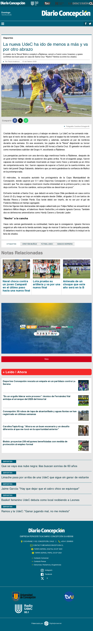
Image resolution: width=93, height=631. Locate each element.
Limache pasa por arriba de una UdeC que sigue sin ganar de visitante (45, 477)
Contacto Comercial (41, 558)
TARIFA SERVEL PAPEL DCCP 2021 (48, 553)
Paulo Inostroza (14, 62)
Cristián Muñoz (29, 244)
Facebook (46, 574)
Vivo (46, 359)
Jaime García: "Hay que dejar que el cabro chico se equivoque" (40, 488)
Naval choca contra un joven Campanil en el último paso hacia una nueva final (16, 286)
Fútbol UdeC (47, 244)
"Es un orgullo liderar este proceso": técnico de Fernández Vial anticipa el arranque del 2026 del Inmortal (36, 397)
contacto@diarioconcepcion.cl (48, 545)
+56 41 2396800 (67, 541)
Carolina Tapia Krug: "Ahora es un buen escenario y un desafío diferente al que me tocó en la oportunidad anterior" (36, 428)
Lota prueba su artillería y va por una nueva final (46, 284)
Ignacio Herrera (65, 244)
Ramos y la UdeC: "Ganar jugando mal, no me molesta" (35, 511)
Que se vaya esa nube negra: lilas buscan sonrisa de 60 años (39, 466)
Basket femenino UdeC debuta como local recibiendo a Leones (40, 500)
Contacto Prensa (40, 561)
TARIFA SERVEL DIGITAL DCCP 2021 (48, 549)
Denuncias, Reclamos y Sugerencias (47, 565)
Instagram (46, 570)
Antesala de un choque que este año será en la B (74, 284)
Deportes (7, 461)
